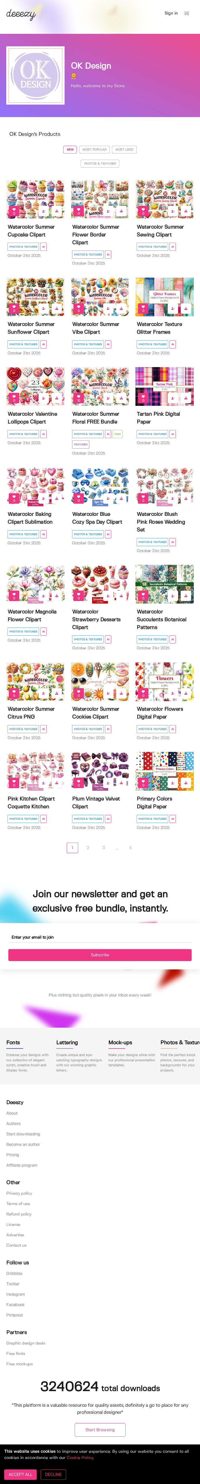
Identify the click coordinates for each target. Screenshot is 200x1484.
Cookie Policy (80, 1458)
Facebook (15, 1305)
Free (117, 434)
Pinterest (14, 1315)
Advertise (15, 1235)
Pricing (12, 1155)
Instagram (15, 1294)
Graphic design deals (25, 1343)
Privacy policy (19, 1193)
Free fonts (15, 1354)
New (70, 149)
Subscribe (100, 954)
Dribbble (14, 1274)
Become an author (23, 1145)
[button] (186, 13)
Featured (81, 444)
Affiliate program (22, 1165)
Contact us (16, 1246)
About (11, 1113)
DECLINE (53, 1474)
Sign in (171, 13)
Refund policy (19, 1214)
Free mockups (19, 1364)
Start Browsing (100, 1430)
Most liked (124, 149)
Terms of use (18, 1204)
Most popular (94, 149)
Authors (13, 1124)
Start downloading (23, 1134)
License (13, 1225)
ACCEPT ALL (20, 1474)
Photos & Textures (100, 163)
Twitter (13, 1284)
